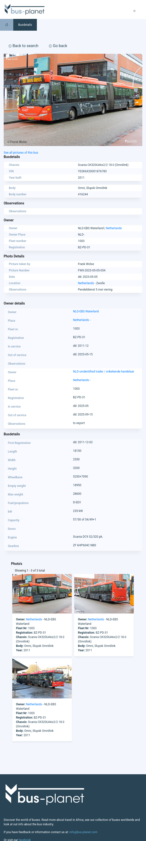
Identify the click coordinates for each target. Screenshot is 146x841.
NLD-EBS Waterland (86, 311)
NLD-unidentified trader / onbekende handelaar (103, 371)
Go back (58, 45)
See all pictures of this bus (21, 152)
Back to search (23, 45)
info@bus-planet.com (83, 832)
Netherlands (114, 228)
